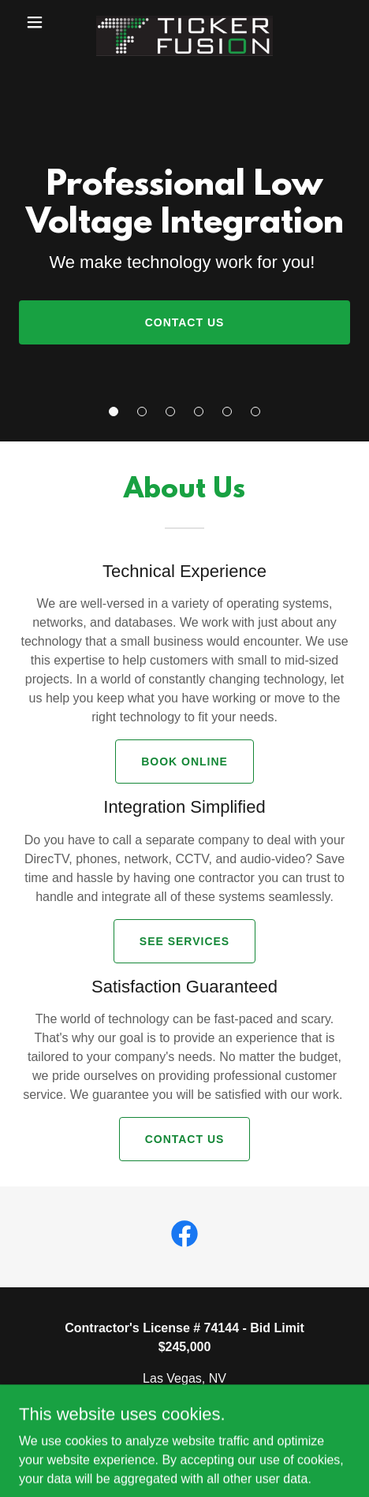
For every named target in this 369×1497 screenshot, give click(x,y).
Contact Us (185, 322)
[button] (113, 411)
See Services (184, 941)
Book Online (184, 761)
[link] (184, 22)
